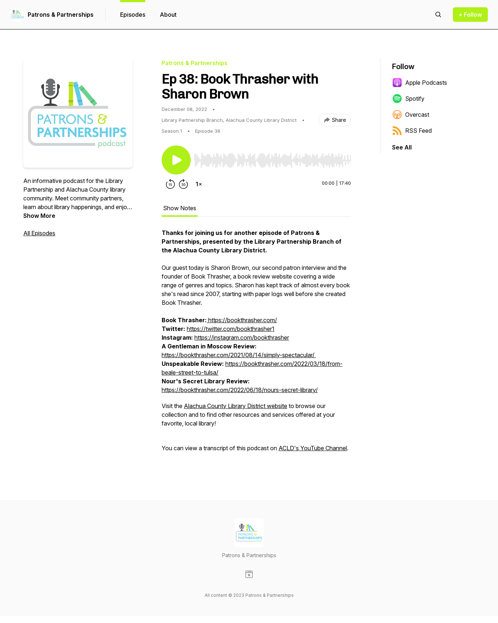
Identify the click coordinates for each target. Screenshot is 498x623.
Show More (39, 215)
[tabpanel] (256, 344)
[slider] (272, 160)
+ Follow (470, 14)
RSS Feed (412, 130)
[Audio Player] (272, 158)
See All (402, 147)
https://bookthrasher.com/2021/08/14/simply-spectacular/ (239, 355)
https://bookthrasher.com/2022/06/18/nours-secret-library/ (240, 390)
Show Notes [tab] (179, 208)
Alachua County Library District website (235, 406)
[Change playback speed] (198, 184)
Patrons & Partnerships (61, 14)
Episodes (132, 14)
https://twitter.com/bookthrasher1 (230, 328)
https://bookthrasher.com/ (242, 320)
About (168, 14)
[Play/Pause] (176, 160)
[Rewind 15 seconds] (170, 184)
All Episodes (39, 233)
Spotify (408, 98)
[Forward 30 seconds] (183, 184)
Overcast (410, 114)
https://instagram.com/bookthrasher (241, 337)
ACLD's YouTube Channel (312, 448)
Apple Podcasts (419, 82)
